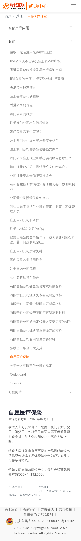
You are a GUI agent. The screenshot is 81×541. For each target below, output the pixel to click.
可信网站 (40, 392)
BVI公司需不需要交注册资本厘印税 (35, 61)
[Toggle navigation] (73, 6)
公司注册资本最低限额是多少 (31, 175)
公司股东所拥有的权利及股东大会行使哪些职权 (42, 186)
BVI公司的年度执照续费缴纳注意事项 (37, 78)
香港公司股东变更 (23, 87)
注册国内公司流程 (23, 268)
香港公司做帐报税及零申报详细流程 (36, 70)
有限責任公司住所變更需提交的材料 (36, 330)
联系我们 (29, 509)
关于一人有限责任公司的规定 (31, 365)
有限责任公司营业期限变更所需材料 (36, 304)
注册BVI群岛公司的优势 (27, 229)
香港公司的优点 (21, 105)
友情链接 (66, 509)
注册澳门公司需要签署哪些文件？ (34, 149)
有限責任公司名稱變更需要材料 (32, 339)
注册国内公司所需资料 (26, 251)
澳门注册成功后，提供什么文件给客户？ (39, 167)
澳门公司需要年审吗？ (26, 131)
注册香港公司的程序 (24, 96)
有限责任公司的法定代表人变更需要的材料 (40, 321)
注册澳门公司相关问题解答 (29, 123)
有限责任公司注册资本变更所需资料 (36, 295)
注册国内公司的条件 (24, 220)
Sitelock (15, 383)
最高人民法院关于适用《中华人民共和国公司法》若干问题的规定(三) (42, 240)
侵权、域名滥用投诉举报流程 (31, 52)
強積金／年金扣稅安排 (26, 348)
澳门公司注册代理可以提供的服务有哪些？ (40, 158)
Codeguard (18, 374)
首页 (8, 16)
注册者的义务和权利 (39, 514)
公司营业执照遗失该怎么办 (29, 198)
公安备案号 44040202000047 (33, 521)
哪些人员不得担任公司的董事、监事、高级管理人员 (42, 209)
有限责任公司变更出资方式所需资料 (36, 286)
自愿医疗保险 (37, 16)
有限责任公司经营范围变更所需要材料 (37, 312)
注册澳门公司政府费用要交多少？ (34, 140)
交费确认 (47, 509)
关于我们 (11, 509)
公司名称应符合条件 (24, 277)
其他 (19, 16)
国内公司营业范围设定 (26, 260)
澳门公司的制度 (21, 114)
